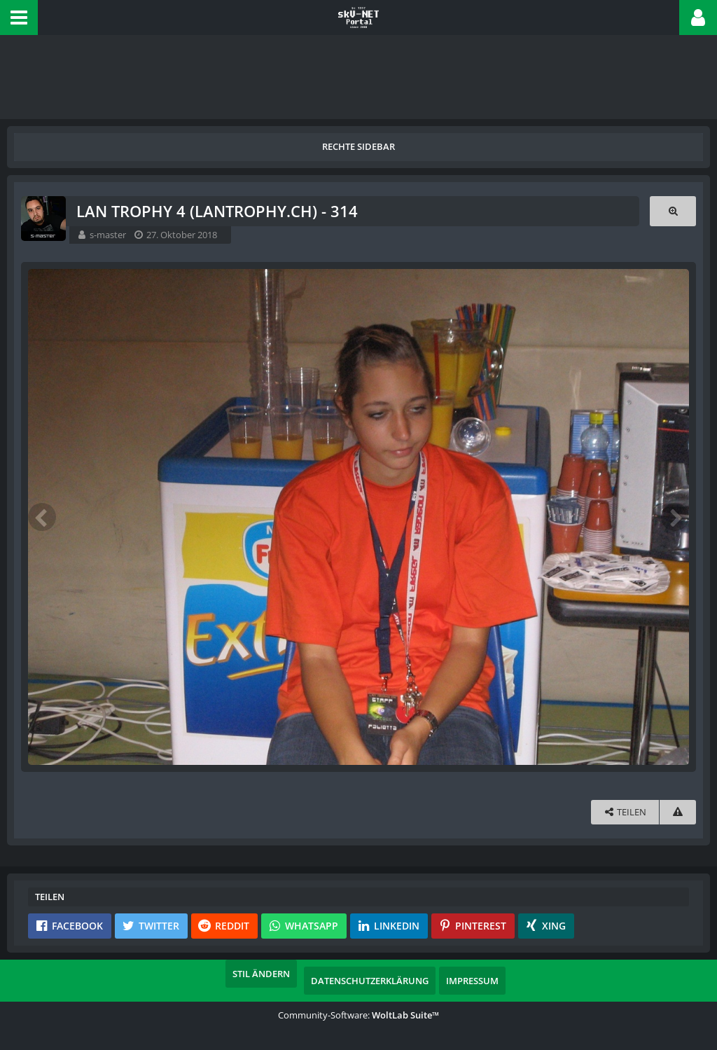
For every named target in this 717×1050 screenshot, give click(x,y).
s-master (108, 234)
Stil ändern (261, 973)
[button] (19, 17)
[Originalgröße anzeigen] (673, 211)
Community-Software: (358, 1015)
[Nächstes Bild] (675, 517)
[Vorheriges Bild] (42, 517)
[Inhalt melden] (678, 812)
